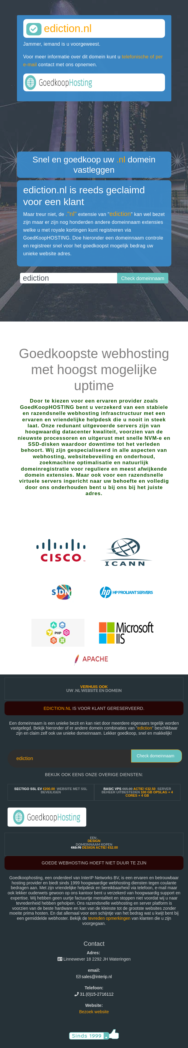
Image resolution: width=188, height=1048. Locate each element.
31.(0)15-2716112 (97, 994)
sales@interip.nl (97, 976)
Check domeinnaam (155, 755)
